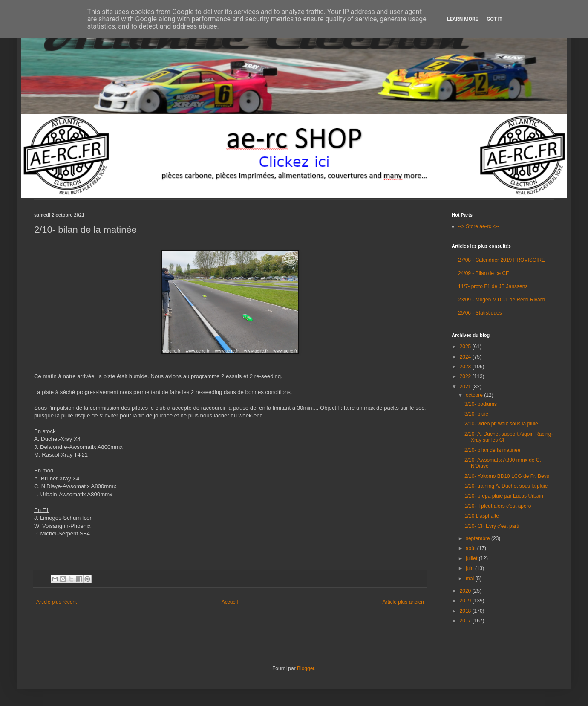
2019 (466, 601)
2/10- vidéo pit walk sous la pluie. (501, 424)
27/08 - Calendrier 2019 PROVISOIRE (501, 260)
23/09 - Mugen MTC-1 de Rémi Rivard (501, 300)
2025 (466, 347)
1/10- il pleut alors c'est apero (497, 506)
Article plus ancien (403, 602)
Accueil (230, 602)
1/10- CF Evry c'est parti (491, 526)
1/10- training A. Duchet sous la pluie (506, 486)
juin (470, 568)
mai (471, 579)
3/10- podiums (480, 404)
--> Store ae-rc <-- (478, 226)
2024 (466, 357)
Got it (494, 19)
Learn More (462, 19)
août (471, 548)
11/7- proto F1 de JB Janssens (492, 286)
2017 (466, 621)
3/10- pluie (476, 414)
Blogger (305, 668)
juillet (472, 558)
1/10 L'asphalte (481, 516)
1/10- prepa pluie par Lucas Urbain (503, 496)
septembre (478, 538)
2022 (466, 376)
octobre (475, 395)
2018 (466, 611)
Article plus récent (56, 602)
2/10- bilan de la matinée (492, 450)
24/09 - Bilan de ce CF (483, 273)
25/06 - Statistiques (480, 313)
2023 (466, 367)
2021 (466, 387)
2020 (466, 591)
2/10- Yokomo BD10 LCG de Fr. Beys (506, 476)
